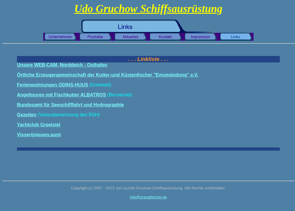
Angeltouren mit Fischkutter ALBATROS (61, 94)
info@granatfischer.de (148, 197)
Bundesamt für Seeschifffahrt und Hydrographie (70, 104)
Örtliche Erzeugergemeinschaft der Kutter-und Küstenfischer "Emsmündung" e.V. (107, 74)
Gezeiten (27, 114)
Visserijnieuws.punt (39, 134)
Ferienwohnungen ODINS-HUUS (52, 84)
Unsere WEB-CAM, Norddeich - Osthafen (62, 64)
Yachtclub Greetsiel (38, 124)
